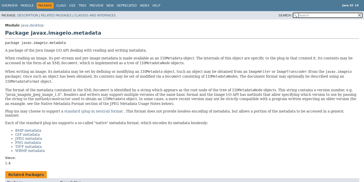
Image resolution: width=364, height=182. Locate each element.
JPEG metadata (28, 138)
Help (156, 5)
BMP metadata (28, 130)
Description (27, 15)
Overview (10, 5)
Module (27, 5)
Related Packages (56, 15)
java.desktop (32, 25)
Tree (82, 5)
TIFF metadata (28, 147)
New (110, 5)
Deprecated (127, 5)
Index (144, 5)
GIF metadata (27, 134)
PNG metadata (28, 143)
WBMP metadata (30, 151)
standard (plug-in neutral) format (94, 111)
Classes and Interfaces (95, 15)
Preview (96, 5)
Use (72, 5)
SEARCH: (285, 15)
